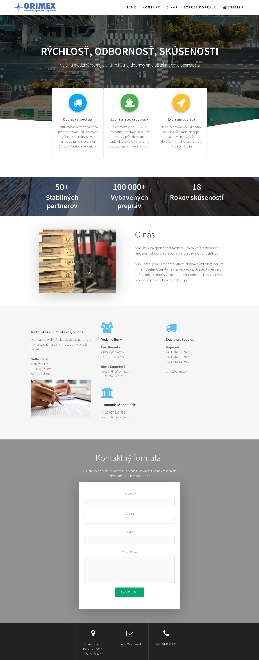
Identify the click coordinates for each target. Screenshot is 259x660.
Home (131, 7)
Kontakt (151, 7)
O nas (172, 7)
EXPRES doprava (200, 7)
